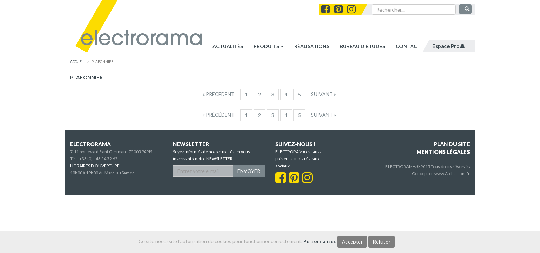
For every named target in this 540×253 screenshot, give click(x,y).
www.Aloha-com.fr (452, 173)
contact (408, 46)
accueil (77, 61)
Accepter (352, 242)
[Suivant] (323, 94)
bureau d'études (362, 46)
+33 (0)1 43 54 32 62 (98, 158)
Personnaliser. (319, 241)
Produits (269, 46)
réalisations (311, 46)
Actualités (227, 46)
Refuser (381, 242)
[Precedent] (218, 94)
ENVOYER (248, 171)
